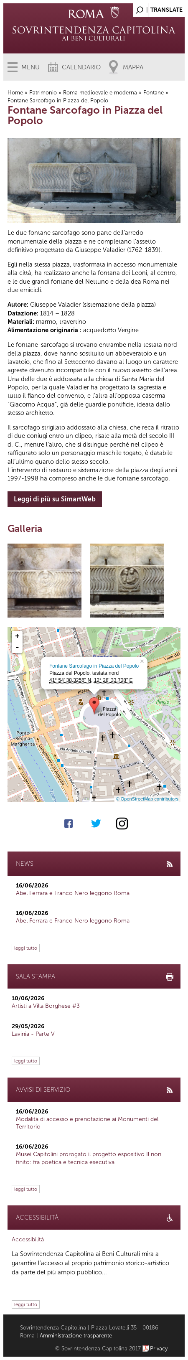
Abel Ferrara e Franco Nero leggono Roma (73, 893)
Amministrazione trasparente (76, 1335)
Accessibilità (28, 1239)
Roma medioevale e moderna (100, 92)
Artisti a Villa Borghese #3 (46, 1005)
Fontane (153, 92)
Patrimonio (43, 92)
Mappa (133, 67)
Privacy (159, 1348)
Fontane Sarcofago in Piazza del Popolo (94, 666)
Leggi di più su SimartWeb (55, 499)
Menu (30, 67)
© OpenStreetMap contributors (147, 798)
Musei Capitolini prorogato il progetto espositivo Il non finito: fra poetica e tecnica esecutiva (88, 1158)
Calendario (81, 67)
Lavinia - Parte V (33, 1033)
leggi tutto (25, 948)
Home (15, 92)
